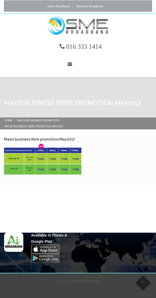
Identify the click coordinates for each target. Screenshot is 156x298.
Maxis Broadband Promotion (38, 120)
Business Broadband (89, 6)
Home (8, 120)
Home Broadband (58, 6)
